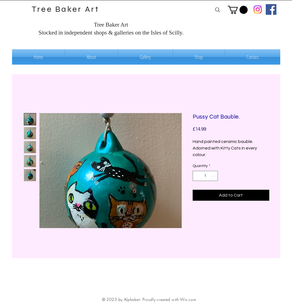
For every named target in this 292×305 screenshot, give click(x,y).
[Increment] (213, 176)
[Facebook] (271, 9)
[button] (238, 10)
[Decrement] (196, 176)
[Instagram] (257, 9)
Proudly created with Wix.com (169, 299)
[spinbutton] (205, 176)
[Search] (218, 9)
